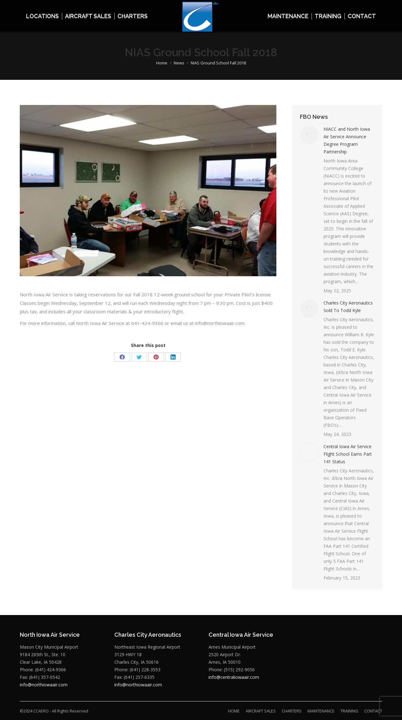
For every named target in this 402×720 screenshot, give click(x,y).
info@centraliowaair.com (234, 677)
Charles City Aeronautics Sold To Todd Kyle (348, 306)
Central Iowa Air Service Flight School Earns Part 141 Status (347, 453)
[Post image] (309, 134)
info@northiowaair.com (44, 685)
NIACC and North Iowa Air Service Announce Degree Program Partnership (346, 140)
